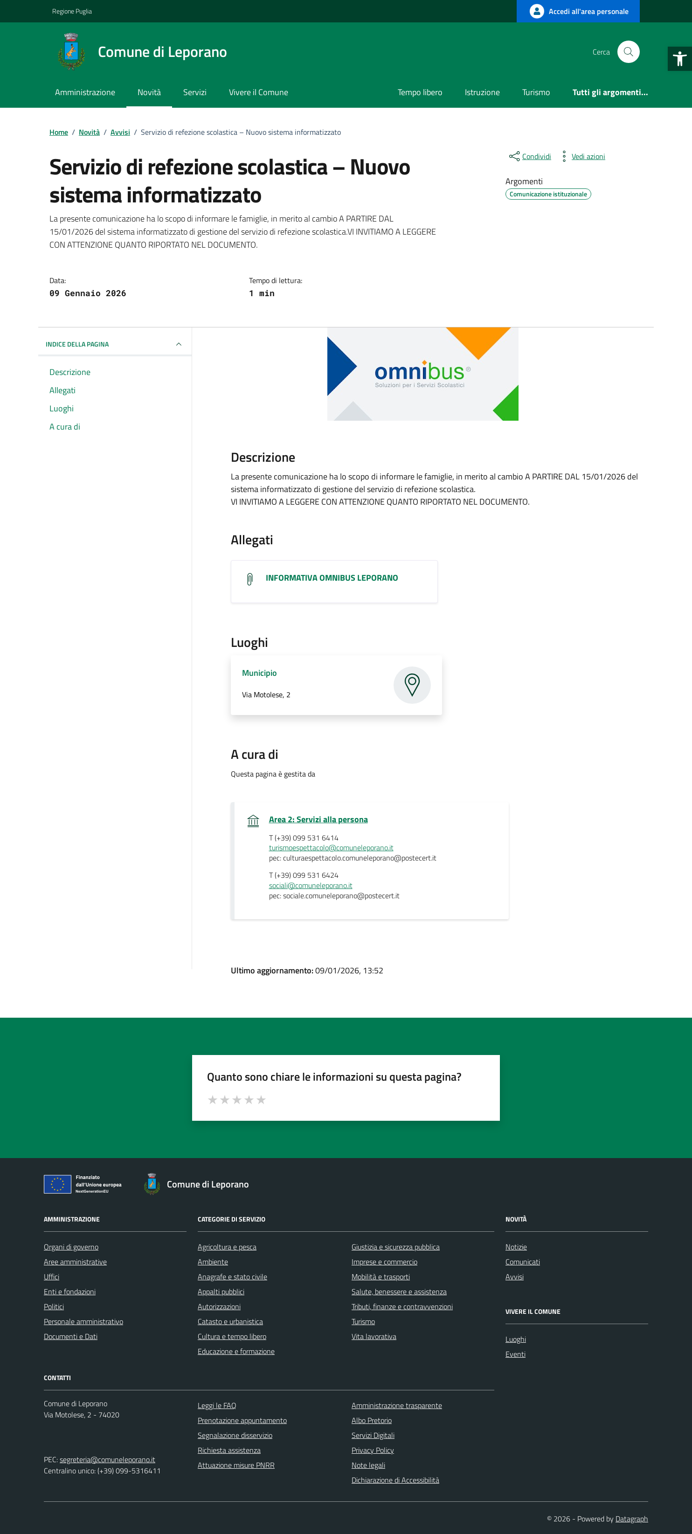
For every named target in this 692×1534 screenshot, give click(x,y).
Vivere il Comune (258, 92)
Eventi (515, 1354)
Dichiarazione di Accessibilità (395, 1479)
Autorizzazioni (219, 1306)
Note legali (368, 1465)
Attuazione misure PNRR (236, 1465)
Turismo (536, 92)
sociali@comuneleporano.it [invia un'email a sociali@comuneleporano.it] (311, 886)
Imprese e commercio (384, 1261)
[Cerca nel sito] (628, 52)
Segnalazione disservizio (235, 1435)
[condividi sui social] (529, 156)
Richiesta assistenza (229, 1450)
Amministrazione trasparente (397, 1405)
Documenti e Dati (70, 1336)
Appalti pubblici (221, 1291)
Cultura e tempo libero (232, 1336)
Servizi (195, 92)
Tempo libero (420, 92)
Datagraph (632, 1518)
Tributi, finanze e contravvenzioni (402, 1306)
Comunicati (522, 1261)
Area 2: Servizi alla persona (318, 819)
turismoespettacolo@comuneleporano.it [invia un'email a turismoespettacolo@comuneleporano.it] (331, 848)
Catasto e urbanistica (230, 1321)
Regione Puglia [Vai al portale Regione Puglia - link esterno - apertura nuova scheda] (72, 11)
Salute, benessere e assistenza (399, 1291)
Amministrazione (85, 92)
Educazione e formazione (236, 1351)
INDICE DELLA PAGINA (115, 344)
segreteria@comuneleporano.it (107, 1459)
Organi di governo (71, 1246)
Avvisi (514, 1276)
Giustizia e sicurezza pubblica (396, 1246)
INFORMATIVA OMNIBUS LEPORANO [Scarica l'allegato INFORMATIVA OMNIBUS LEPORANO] (332, 578)
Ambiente (213, 1261)
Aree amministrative (75, 1261)
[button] (680, 59)
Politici (54, 1306)
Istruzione (482, 92)
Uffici (51, 1276)
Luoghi (515, 1339)
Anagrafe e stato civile (232, 1276)
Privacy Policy (373, 1450)
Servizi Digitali (373, 1435)
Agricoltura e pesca (227, 1246)
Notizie (516, 1246)
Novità (149, 92)
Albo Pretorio (372, 1420)
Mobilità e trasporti (381, 1276)
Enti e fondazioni (70, 1291)
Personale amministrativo (83, 1321)
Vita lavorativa (374, 1336)
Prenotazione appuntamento (242, 1420)
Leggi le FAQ (217, 1405)
